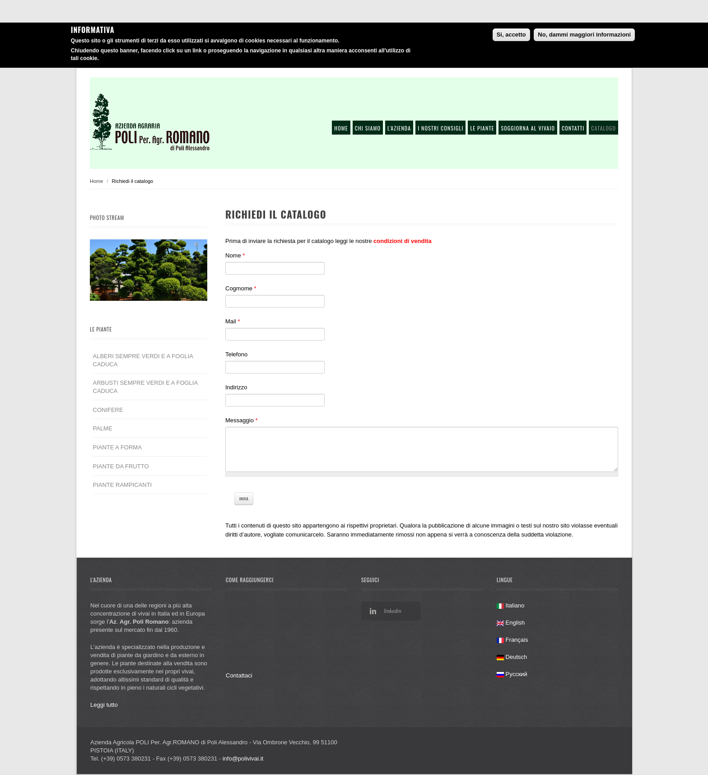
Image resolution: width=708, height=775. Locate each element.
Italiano (511, 605)
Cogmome (240, 288)
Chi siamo (368, 128)
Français (512, 639)
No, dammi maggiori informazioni (584, 34)
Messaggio (241, 420)
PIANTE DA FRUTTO (121, 466)
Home (341, 128)
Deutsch (512, 657)
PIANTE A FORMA (117, 447)
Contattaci (239, 675)
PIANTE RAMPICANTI (122, 484)
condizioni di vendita (402, 241)
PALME (102, 428)
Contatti (573, 128)
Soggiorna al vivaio (528, 128)
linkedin (392, 611)
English (511, 622)
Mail (232, 321)
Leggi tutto (104, 704)
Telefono (236, 354)
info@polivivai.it (243, 758)
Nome (235, 255)
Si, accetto (511, 34)
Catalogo (603, 128)
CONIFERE (108, 409)
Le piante (482, 128)
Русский (512, 674)
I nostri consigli (440, 128)
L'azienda (399, 128)
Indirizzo (236, 387)
